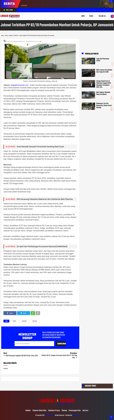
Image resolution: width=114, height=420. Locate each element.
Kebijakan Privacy (54, 410)
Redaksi (28, 410)
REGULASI (35, 321)
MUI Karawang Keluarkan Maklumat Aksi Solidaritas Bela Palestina (45, 199)
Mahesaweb (75, 415)
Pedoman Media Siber (39, 410)
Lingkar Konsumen (50, 415)
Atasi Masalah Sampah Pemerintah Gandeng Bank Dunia (40, 146)
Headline (24, 321)
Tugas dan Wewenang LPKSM (102, 59)
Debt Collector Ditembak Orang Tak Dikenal (103, 93)
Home (83, 16)
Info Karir (85, 410)
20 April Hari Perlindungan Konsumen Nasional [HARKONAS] (42, 246)
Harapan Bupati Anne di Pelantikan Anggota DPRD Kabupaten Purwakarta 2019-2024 (103, 84)
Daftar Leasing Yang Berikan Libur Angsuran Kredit (104, 70)
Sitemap (64, 410)
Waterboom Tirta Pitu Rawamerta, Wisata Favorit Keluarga (104, 105)
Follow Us (102, 16)
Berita (14, 321)
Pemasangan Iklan (75, 410)
